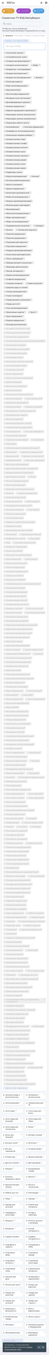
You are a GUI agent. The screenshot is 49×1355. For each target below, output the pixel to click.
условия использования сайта (18, 1350)
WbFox (11, 2)
